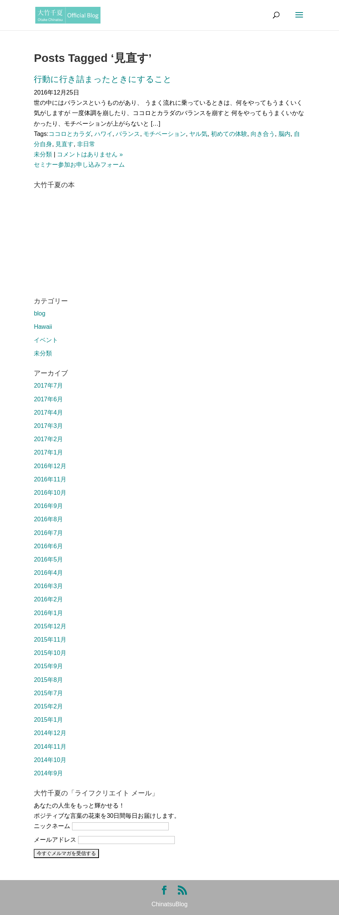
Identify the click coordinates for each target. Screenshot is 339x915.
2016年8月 (48, 519)
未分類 (43, 154)
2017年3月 (48, 426)
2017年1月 (48, 452)
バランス (128, 134)
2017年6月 (48, 399)
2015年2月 (48, 706)
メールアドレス (55, 839)
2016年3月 (48, 586)
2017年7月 (48, 385)
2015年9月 (48, 666)
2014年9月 (48, 773)
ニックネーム (52, 826)
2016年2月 (48, 599)
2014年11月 (50, 746)
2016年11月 (50, 479)
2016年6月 (48, 546)
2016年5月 (48, 559)
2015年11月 (50, 639)
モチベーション (164, 134)
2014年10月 (50, 760)
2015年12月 (50, 626)
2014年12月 (50, 733)
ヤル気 (198, 134)
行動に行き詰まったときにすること (103, 79)
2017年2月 (48, 439)
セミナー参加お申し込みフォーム (79, 164)
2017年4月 (48, 412)
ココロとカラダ (70, 134)
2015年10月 (50, 653)
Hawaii (43, 326)
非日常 (86, 144)
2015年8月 (48, 680)
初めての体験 (229, 134)
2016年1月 (48, 613)
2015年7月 (48, 693)
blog (39, 313)
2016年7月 (48, 533)
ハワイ (103, 134)
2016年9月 (48, 506)
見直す (64, 144)
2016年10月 (50, 492)
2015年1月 (48, 719)
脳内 (284, 134)
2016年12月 (50, 466)
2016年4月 (48, 573)
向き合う (263, 134)
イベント (46, 340)
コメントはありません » (89, 154)
